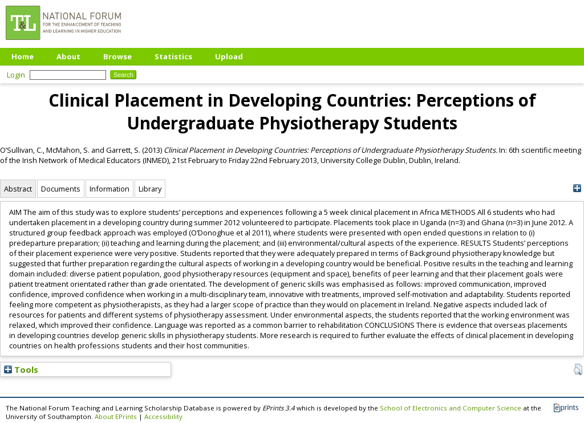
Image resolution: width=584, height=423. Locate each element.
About (68, 56)
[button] (578, 369)
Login (16, 75)
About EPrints (116, 416)
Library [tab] (150, 189)
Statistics (173, 56)
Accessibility (163, 416)
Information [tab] (109, 189)
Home (22, 56)
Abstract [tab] (18, 189)
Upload (229, 56)
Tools (21, 369)
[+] (577, 188)
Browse (117, 56)
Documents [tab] (60, 189)
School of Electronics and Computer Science (450, 408)
